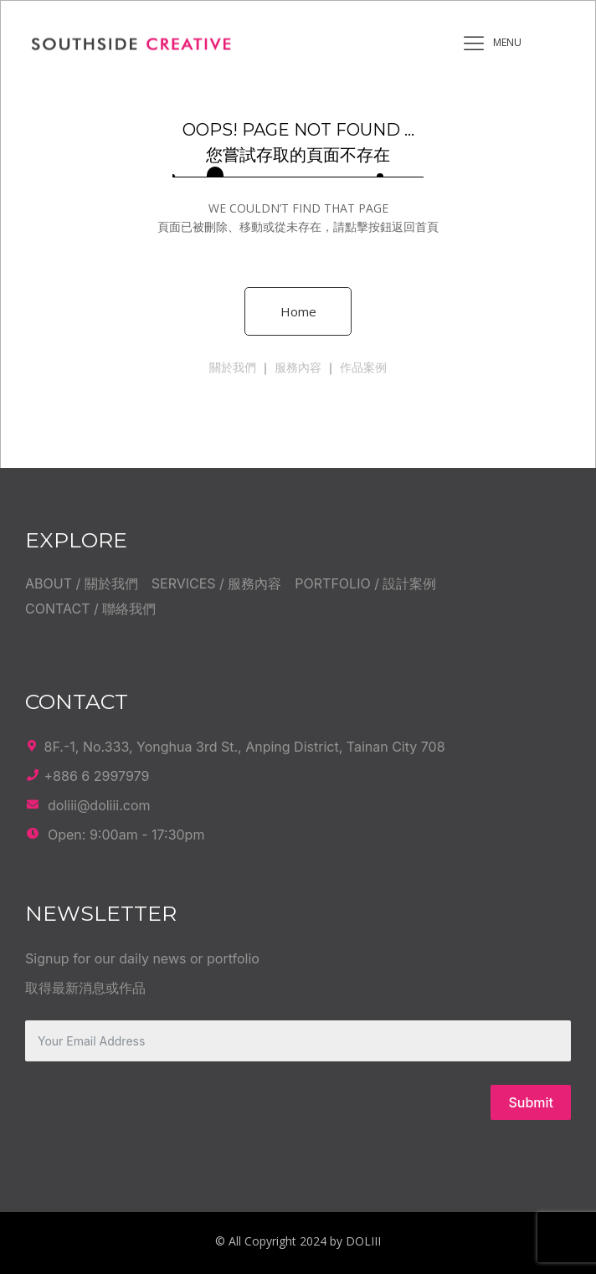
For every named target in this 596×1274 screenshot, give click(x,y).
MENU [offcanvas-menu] (488, 43)
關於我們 (232, 367)
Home (298, 311)
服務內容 (298, 367)
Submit (530, 1102)
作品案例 (363, 367)
